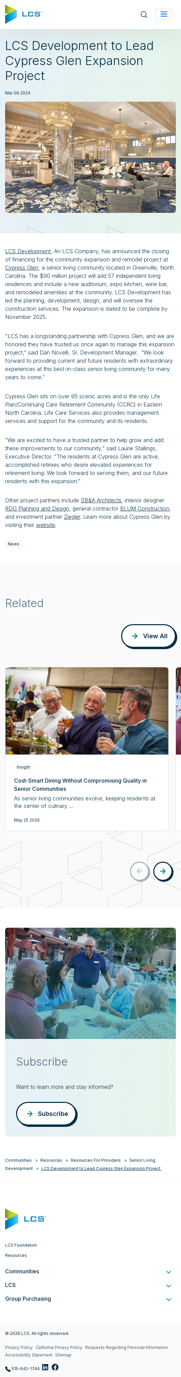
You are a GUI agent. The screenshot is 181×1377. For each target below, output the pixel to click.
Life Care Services (67, 412)
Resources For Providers (96, 1160)
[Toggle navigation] (163, 14)
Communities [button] (87, 1271)
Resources (51, 1160)
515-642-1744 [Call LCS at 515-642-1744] (22, 1369)
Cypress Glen (21, 267)
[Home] (23, 14)
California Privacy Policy (59, 1347)
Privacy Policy (19, 1347)
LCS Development (28, 251)
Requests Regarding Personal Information (126, 1347)
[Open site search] (144, 14)
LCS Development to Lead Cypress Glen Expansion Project (101, 1168)
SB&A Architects (101, 500)
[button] (162, 871)
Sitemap (63, 1354)
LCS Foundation (21, 1245)
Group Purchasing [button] (87, 1298)
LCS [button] (87, 1285)
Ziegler (72, 516)
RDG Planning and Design (37, 508)
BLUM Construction (144, 508)
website (45, 525)
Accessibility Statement (28, 1354)
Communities (18, 1160)
